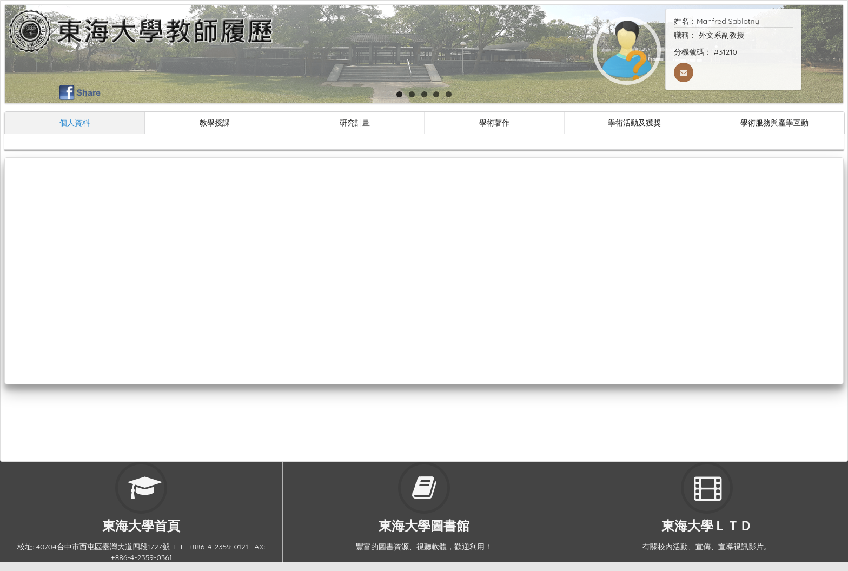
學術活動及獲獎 (634, 122)
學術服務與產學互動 (774, 122)
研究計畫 (355, 122)
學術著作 (494, 122)
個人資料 (74, 122)
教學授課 (215, 122)
